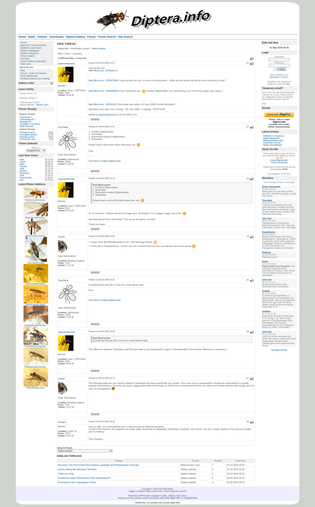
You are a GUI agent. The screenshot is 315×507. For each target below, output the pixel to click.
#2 (248, 127)
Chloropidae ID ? (27, 119)
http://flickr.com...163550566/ (103, 91)
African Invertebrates (272, 145)
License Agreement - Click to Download (279, 161)
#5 (248, 280)
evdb (22, 169)
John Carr (267, 218)
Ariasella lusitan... (28, 137)
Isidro (22, 164)
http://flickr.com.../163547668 (103, 80)
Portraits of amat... (28, 132)
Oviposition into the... (272, 143)
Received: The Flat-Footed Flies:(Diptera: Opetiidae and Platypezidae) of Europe (98, 465)
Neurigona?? (26, 122)
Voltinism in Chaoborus (273, 136)
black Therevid (26, 126)
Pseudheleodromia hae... (35, 325)
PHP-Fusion (144, 496)
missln (23, 162)
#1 (248, 63)
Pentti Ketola (26, 178)
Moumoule (24, 173)
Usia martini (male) (35, 263)
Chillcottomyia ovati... (36, 388)
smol (22, 175)
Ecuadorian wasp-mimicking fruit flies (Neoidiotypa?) (84, 478)
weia (22, 159)
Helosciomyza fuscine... (36, 200)
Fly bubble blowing (28, 135)
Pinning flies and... (28, 139)
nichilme (266, 311)
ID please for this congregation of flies (77, 482)
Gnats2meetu (268, 232)
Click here (274, 77)
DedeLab (266, 252)
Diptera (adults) (99, 48)
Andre (265, 262)
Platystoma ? (26, 117)
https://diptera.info (112, 161)
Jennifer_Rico (42, 105)
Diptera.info (63, 48)
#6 (248, 332)
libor (22, 180)
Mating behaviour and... (274, 140)
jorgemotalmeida (66, 63)
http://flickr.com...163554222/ (103, 104)
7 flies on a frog (66, 473)
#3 (248, 178)
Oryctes (23, 166)
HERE (285, 169)
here (288, 84)
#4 (248, 236)
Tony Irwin (267, 200)
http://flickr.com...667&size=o (103, 70)
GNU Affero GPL (172, 498)
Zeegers (62, 422)
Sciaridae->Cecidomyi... (31, 124)
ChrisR (61, 237)
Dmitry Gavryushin (271, 187)
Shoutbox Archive (279, 350)
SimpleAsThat (190, 498)
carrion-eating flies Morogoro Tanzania (77, 469)
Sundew (266, 291)
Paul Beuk (63, 127)
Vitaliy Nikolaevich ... (272, 138)
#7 (248, 378)
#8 (248, 422)
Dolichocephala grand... (36, 284)
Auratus (23, 171)
